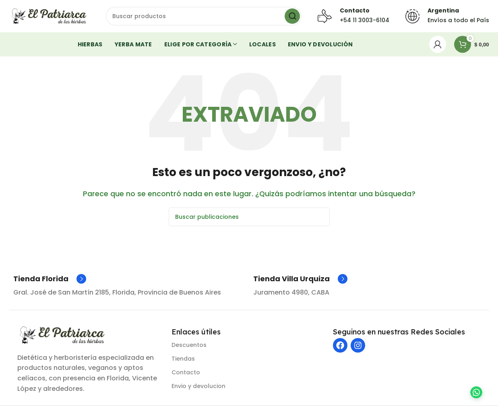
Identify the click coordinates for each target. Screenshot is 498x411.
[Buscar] (204, 16)
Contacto (186, 372)
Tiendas (183, 359)
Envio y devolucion (198, 386)
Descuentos (189, 345)
